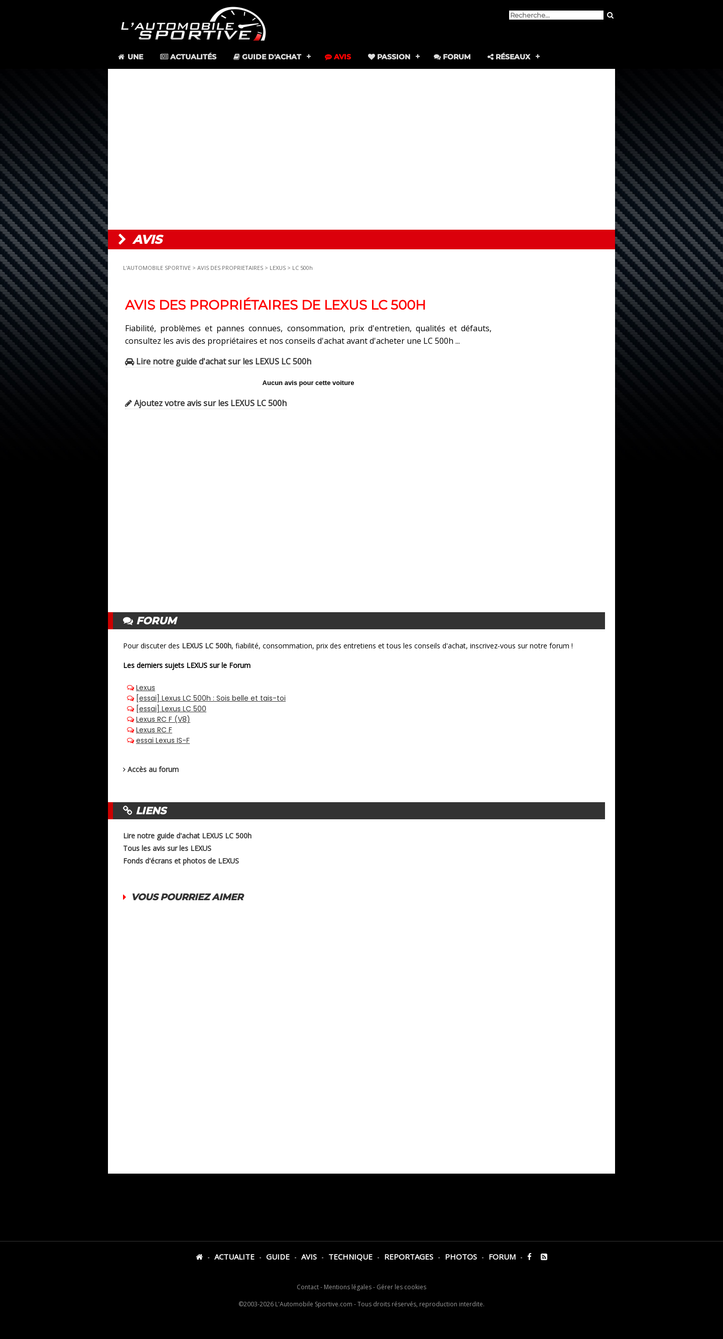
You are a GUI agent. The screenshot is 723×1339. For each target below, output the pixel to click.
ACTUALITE (234, 1257)
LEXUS (278, 267)
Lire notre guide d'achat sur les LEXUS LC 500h (218, 361)
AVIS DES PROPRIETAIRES (230, 267)
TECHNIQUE (350, 1257)
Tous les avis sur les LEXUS (167, 848)
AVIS (309, 1257)
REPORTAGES (408, 1257)
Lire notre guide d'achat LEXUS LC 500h (187, 835)
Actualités (188, 56)
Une (129, 56)
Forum (452, 56)
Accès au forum (153, 769)
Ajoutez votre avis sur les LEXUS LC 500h (206, 403)
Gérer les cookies (401, 1287)
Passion (389, 56)
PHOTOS (461, 1257)
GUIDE (278, 1257)
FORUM (502, 1257)
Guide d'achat (267, 56)
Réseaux (509, 56)
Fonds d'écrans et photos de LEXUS (181, 861)
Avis (338, 56)
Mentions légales (348, 1287)
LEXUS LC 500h (206, 645)
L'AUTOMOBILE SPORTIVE (157, 267)
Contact (308, 1287)
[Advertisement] (361, 149)
